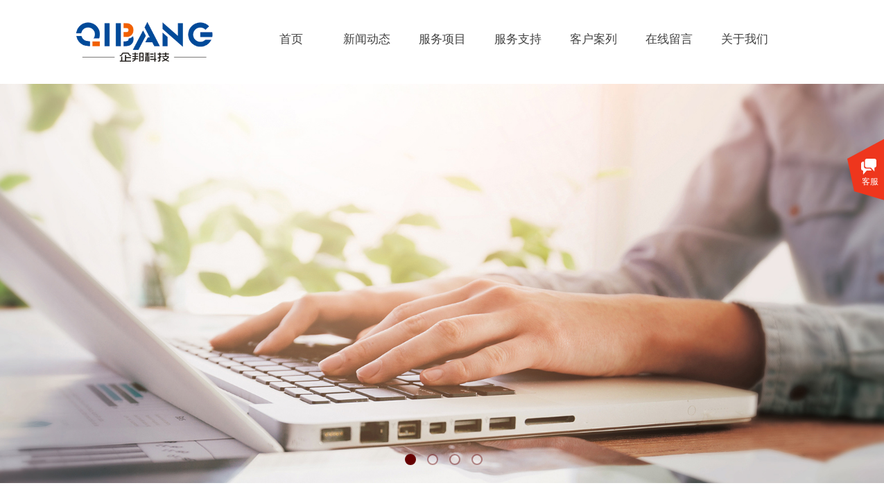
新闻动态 (366, 39)
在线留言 (669, 39)
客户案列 (593, 39)
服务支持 (517, 39)
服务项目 (442, 39)
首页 (291, 39)
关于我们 (744, 39)
